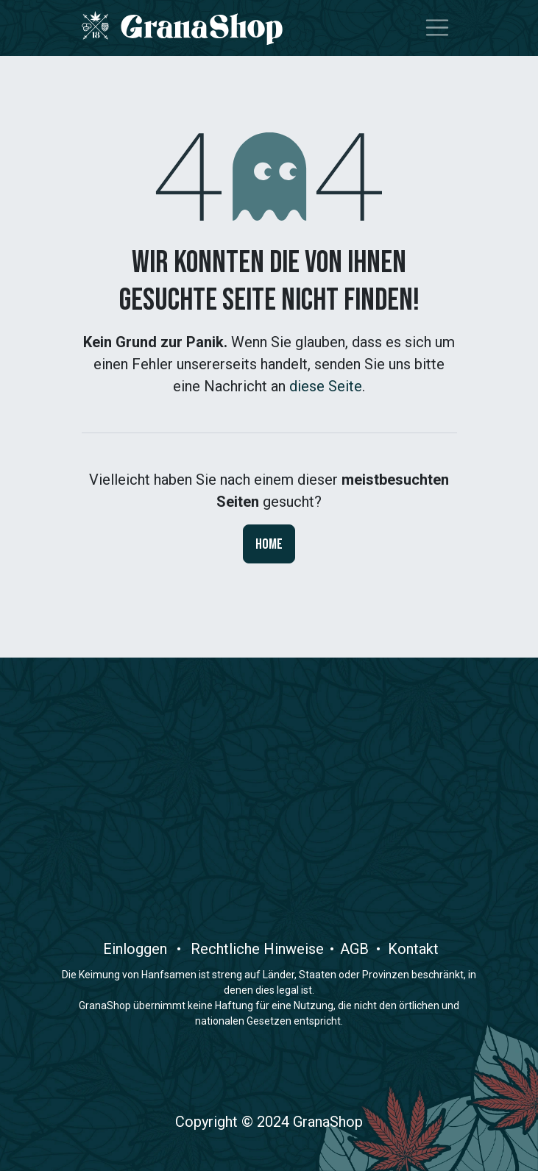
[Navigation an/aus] (437, 28)
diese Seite (325, 386)
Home (269, 544)
